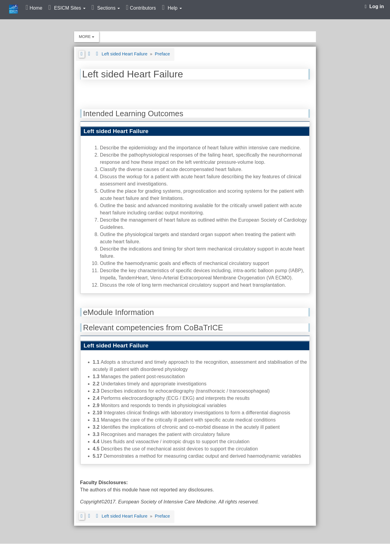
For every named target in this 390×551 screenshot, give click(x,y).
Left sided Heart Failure (125, 53)
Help (175, 8)
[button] (82, 54)
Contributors (143, 8)
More (86, 36)
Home (36, 8)
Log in (374, 6)
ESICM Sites (69, 8)
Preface (162, 53)
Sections (108, 8)
